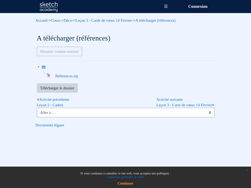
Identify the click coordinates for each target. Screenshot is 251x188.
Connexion (198, 6)
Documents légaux (50, 125)
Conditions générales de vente (125, 177)
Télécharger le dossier (57, 88)
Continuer (125, 183)
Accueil (42, 20)
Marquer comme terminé (59, 51)
